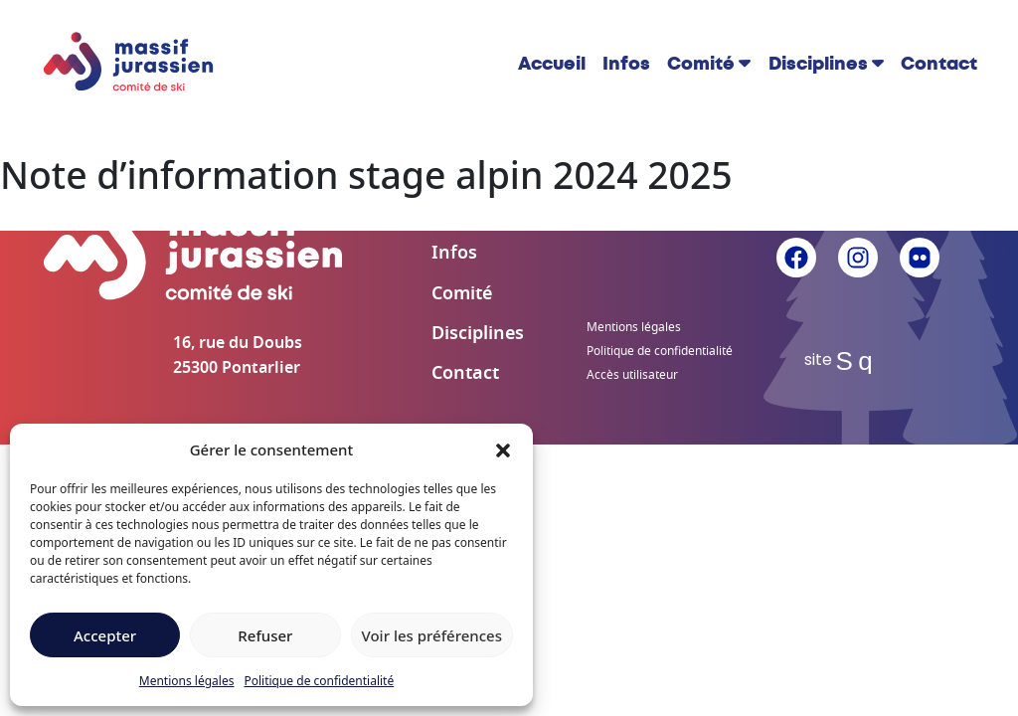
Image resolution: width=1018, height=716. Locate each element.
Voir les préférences (432, 635)
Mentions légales (187, 680)
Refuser (265, 635)
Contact (939, 64)
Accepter (105, 635)
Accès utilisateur (632, 375)
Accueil (552, 64)
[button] (503, 449)
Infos (626, 64)
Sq (858, 361)
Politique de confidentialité (319, 680)
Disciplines (818, 64)
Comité (701, 64)
